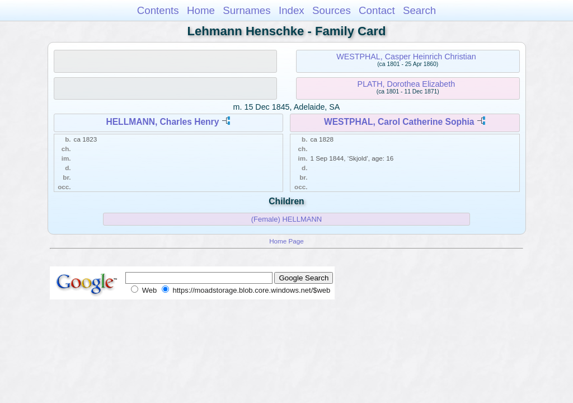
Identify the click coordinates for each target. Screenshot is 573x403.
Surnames (246, 10)
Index (291, 10)
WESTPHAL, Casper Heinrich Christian (406, 56)
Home (201, 10)
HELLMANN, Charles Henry (162, 121)
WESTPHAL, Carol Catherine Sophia (399, 121)
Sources (331, 10)
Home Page (286, 241)
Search (419, 10)
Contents (158, 10)
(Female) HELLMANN (286, 219)
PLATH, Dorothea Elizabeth (406, 83)
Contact (377, 10)
